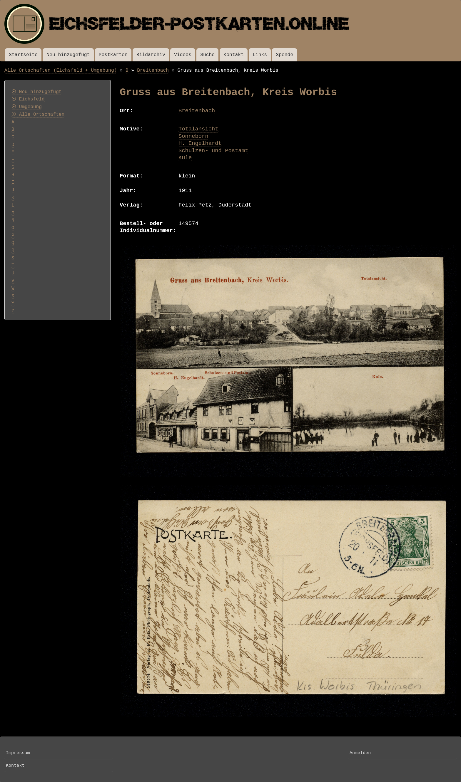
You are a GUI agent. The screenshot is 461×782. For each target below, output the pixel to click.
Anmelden (360, 753)
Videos (182, 55)
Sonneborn (193, 136)
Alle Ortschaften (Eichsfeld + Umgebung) (60, 70)
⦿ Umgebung (26, 107)
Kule (185, 158)
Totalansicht (198, 129)
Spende (284, 55)
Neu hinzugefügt (68, 55)
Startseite (23, 55)
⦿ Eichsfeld (28, 99)
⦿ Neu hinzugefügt (36, 92)
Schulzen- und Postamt (213, 150)
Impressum (18, 753)
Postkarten (113, 55)
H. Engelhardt (200, 143)
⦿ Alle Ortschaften (37, 114)
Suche (207, 55)
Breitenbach (153, 70)
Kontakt (233, 55)
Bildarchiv (150, 55)
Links (260, 55)
